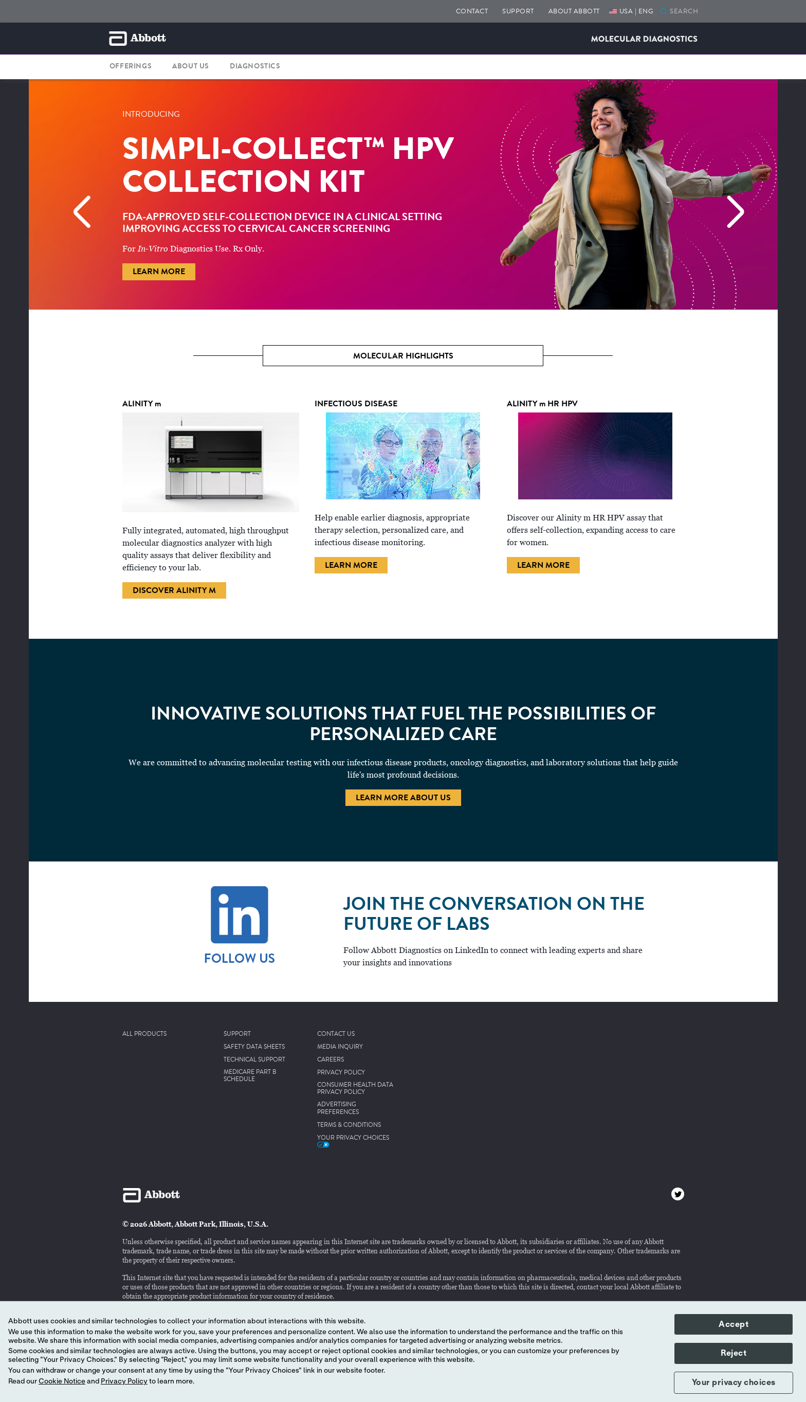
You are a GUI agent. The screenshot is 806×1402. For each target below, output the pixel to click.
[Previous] (76, 207)
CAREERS (330, 1060)
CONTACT (472, 11)
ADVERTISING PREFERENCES (338, 1108)
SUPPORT (518, 11)
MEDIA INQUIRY (340, 1047)
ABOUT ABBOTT (574, 11)
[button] (664, 12)
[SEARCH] (686, 12)
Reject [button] (733, 1353)
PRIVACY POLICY (341, 1072)
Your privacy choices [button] (734, 1382)
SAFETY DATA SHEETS (254, 1047)
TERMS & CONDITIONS (349, 1125)
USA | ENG (636, 11)
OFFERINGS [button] (130, 66)
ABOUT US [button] (190, 66)
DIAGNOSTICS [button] (255, 66)
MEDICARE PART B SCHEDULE (250, 1076)
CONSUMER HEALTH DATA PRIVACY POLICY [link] (355, 1089)
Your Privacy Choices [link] (353, 1140)
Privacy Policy (124, 1381)
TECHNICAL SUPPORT (254, 1060)
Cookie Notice (62, 1381)
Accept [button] (733, 1324)
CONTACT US (336, 1034)
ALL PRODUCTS (144, 1034)
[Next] (730, 207)
